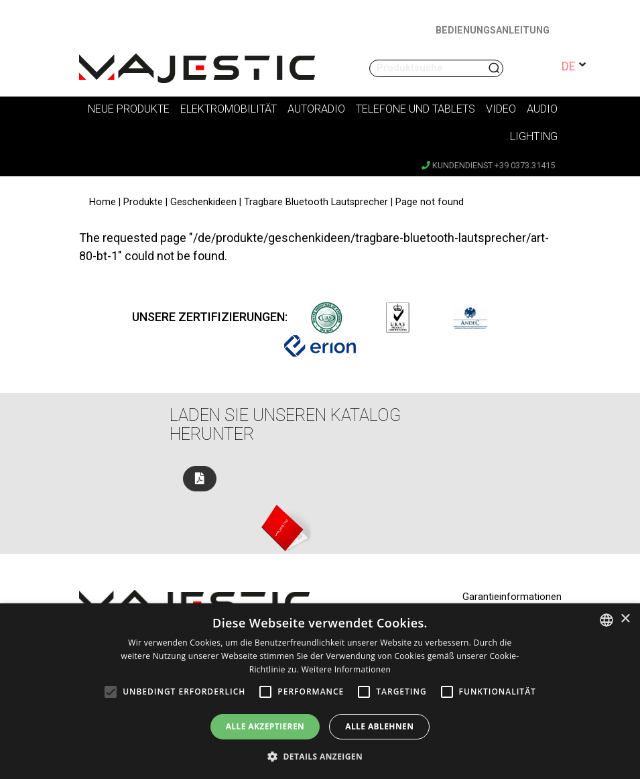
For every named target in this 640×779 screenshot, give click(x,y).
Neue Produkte (129, 109)
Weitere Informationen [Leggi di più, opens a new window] (346, 669)
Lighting (534, 136)
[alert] (320, 691)
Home (102, 202)
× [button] (625, 619)
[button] (320, 756)
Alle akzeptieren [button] (265, 726)
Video (501, 109)
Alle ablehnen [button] (379, 726)
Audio (542, 109)
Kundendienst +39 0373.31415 (488, 165)
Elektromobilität (228, 109)
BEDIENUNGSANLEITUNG (493, 30)
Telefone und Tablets (415, 109)
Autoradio (316, 109)
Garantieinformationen (512, 597)
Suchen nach (495, 68)
